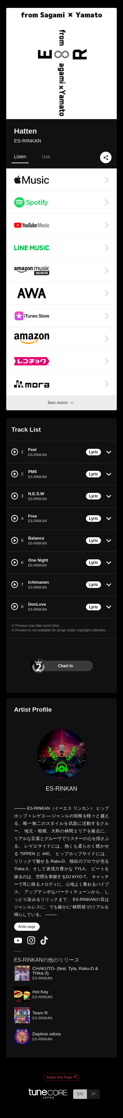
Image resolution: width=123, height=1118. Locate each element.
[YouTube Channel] (18, 941)
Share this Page (61, 1077)
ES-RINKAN (27, 140)
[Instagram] (31, 942)
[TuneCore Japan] (48, 1097)
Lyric (93, 452)
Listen (20, 156)
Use (46, 156)
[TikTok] (44, 943)
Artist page (26, 926)
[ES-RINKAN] (61, 753)
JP (93, 1093)
